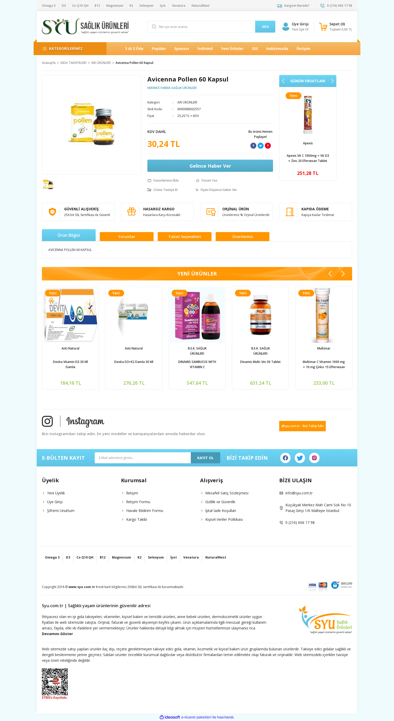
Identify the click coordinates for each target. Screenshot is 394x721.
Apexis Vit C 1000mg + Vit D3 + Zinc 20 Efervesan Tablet (308, 158)
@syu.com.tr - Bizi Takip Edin (303, 426)
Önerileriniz (242, 236)
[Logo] (85, 26)
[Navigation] (70, 48)
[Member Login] (286, 27)
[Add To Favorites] (163, 180)
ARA (265, 26)
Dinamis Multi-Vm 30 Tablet (342, 362)
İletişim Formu (138, 501)
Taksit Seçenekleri (184, 236)
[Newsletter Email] (157, 457)
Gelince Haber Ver (210, 166)
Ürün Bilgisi (69, 235)
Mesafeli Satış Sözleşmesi (226, 492)
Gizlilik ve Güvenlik (220, 501)
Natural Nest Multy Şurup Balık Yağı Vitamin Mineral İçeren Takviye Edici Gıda (89, 365)
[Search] (211, 27)
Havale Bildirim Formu (144, 510)
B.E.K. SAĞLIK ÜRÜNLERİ (279, 351)
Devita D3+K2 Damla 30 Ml (215, 362)
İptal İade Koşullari (220, 510)
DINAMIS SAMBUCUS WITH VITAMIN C (279, 364)
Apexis (308, 143)
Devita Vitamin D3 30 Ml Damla (152, 364)
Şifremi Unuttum (60, 510)
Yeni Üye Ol (300, 29)
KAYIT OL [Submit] (205, 457)
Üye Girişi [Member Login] (300, 23)
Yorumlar (126, 236)
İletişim (132, 492)
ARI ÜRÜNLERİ (187, 102)
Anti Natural (152, 348)
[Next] (332, 81)
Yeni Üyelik (56, 492)
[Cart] (335, 26)
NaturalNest (89, 348)
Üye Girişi (55, 501)
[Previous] (283, 81)
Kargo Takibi (136, 519)
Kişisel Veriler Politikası (224, 519)
